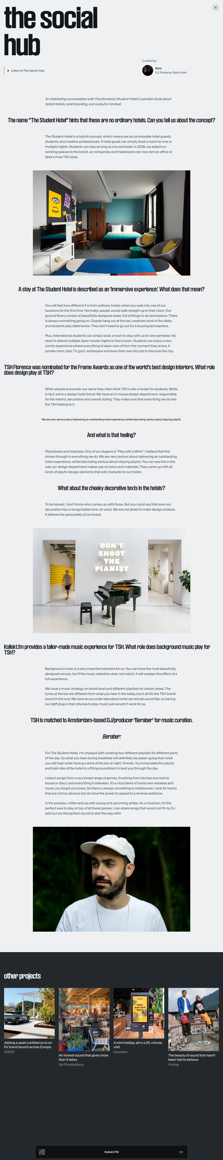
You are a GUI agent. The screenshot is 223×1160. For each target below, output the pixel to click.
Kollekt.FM (111, 1151)
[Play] (24, 71)
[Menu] (181, 1152)
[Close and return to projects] (215, 7)
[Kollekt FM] (42, 1152)
